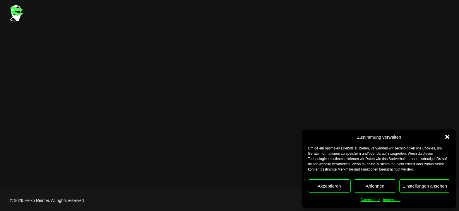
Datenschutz (370, 200)
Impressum (391, 200)
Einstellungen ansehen (425, 185)
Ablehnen (375, 185)
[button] (447, 137)
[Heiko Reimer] (16, 13)
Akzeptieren (329, 185)
